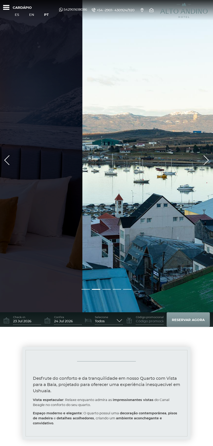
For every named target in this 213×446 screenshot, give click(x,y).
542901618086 (73, 9)
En (31, 14)
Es (17, 14)
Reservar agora (188, 320)
